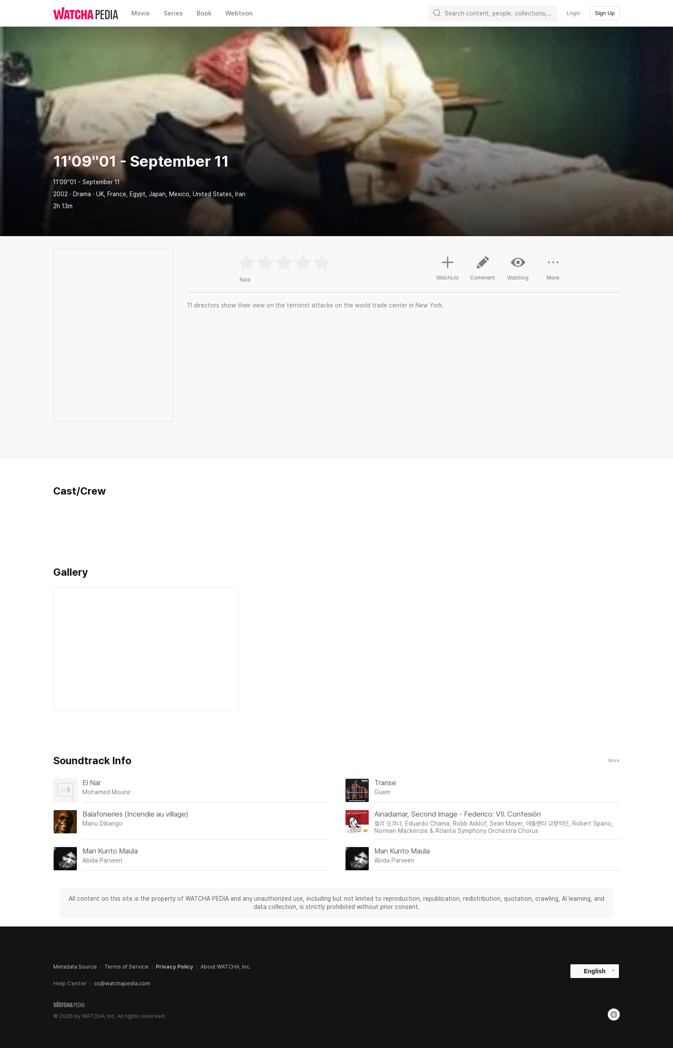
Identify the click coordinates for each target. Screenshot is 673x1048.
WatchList (447, 267)
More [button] (553, 271)
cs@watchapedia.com (122, 983)
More (614, 760)
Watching (518, 268)
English (595, 971)
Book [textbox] (204, 13)
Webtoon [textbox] (239, 13)
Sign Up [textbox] (605, 13)
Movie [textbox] (140, 13)
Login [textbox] (573, 13)
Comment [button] (483, 271)
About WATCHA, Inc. (225, 966)
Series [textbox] (173, 13)
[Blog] (614, 1015)
